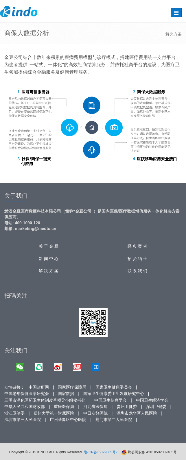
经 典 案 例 (137, 246)
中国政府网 (39, 387)
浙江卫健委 (14, 413)
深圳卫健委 (156, 406)
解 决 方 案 (48, 270)
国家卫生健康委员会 (113, 387)
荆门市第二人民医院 (113, 419)
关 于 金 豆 (48, 246)
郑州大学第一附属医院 (54, 413)
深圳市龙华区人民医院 (137, 413)
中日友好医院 (95, 413)
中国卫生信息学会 (110, 400)
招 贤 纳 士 (137, 258)
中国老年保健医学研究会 (26, 393)
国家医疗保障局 (72, 387)
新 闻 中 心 (48, 258)
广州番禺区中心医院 (68, 419)
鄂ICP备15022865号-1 (101, 452)
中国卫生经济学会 (152, 400)
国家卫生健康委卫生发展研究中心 (113, 393)
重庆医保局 (64, 406)
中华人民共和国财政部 (24, 406)
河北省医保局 (95, 406)
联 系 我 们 (137, 270)
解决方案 (173, 33)
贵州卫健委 (127, 406)
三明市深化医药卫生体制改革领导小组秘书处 (44, 400)
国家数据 (66, 393)
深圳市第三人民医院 (22, 419)
